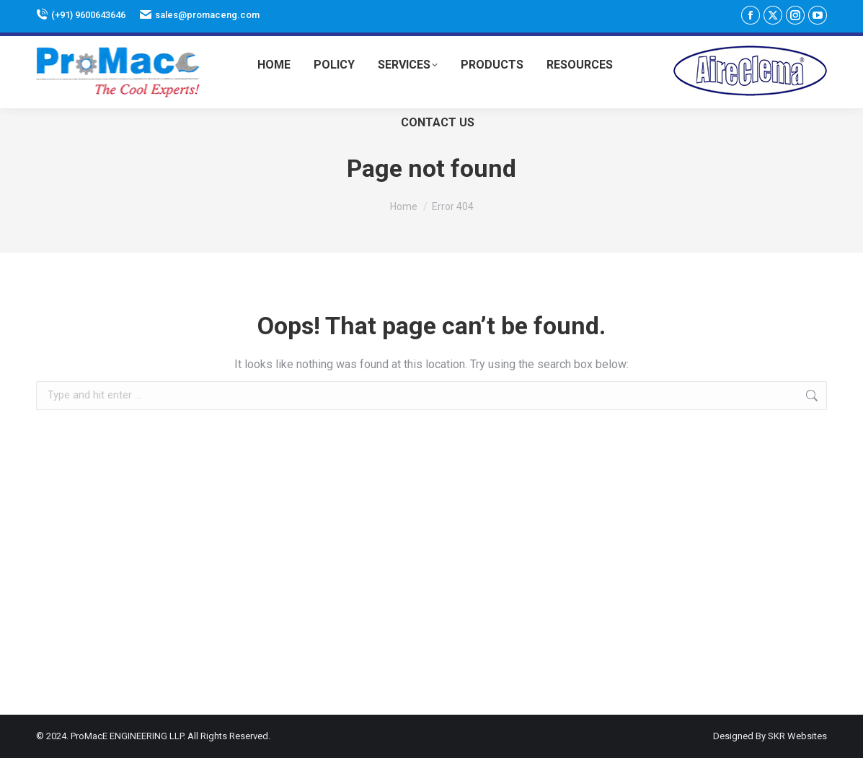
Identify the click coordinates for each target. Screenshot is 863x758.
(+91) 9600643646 (80, 15)
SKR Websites (797, 736)
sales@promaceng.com (200, 15)
